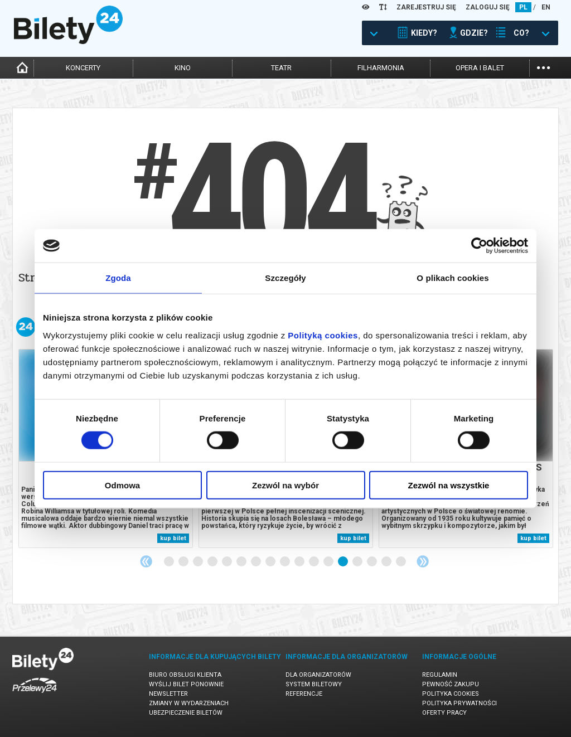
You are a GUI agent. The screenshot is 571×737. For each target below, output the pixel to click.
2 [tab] (184, 562)
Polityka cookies (450, 693)
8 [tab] (271, 562)
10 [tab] (300, 562)
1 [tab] (169, 562)
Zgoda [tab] (118, 278)
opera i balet (480, 68)
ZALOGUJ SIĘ (488, 7)
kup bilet (173, 538)
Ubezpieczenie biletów (185, 712)
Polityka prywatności (459, 703)
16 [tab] (387, 562)
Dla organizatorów (318, 674)
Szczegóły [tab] (285, 278)
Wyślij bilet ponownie (186, 684)
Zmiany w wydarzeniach (189, 703)
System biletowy (314, 684)
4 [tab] (213, 562)
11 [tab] (314, 562)
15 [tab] (372, 562)
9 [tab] (285, 562)
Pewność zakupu (450, 684)
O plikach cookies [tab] (452, 278)
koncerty (83, 68)
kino (183, 68)
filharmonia (380, 68)
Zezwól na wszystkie (449, 484)
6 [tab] (242, 562)
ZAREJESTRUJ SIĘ (426, 7)
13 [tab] (343, 562)
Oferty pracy (444, 712)
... (543, 67)
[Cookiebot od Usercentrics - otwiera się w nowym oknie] (479, 245)
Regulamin (439, 674)
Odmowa (122, 484)
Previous (146, 561)
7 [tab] (256, 562)
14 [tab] (358, 562)
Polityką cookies (323, 335)
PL (523, 7)
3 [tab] (198, 562)
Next (423, 561)
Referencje (304, 693)
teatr (281, 68)
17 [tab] (401, 562)
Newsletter (168, 693)
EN (545, 7)
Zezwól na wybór (285, 484)
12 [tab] (329, 562)
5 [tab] (227, 562)
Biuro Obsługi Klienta (185, 674)
